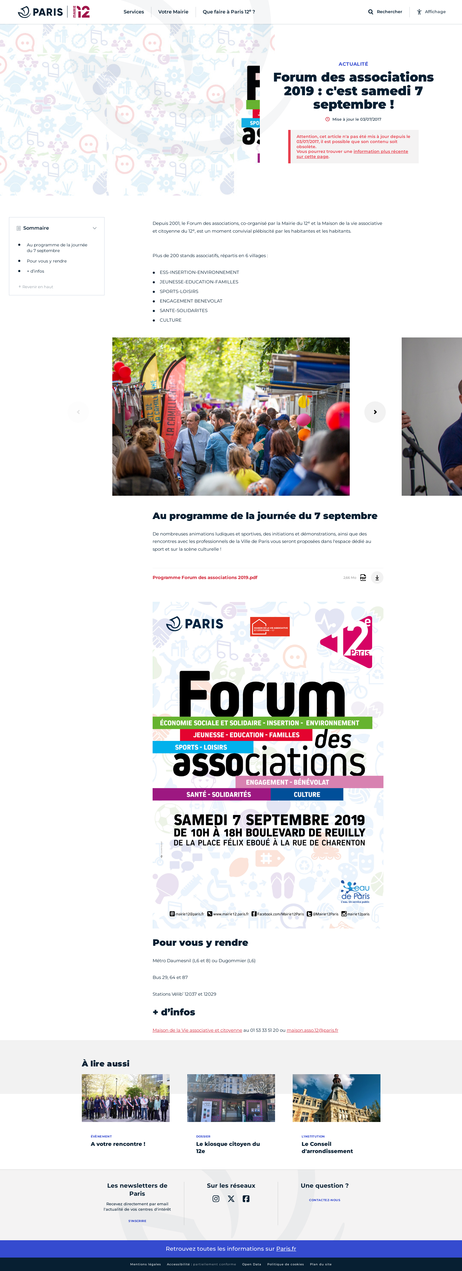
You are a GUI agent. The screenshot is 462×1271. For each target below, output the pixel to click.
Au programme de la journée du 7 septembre (57, 248)
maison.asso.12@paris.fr (312, 1030)
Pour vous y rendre (47, 261)
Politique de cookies (285, 1264)
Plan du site (321, 1264)
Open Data (251, 1264)
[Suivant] (375, 412)
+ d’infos (35, 271)
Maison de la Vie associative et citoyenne (197, 1030)
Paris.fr (286, 1248)
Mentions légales (145, 1264)
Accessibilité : (201, 1264)
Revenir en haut (37, 286)
